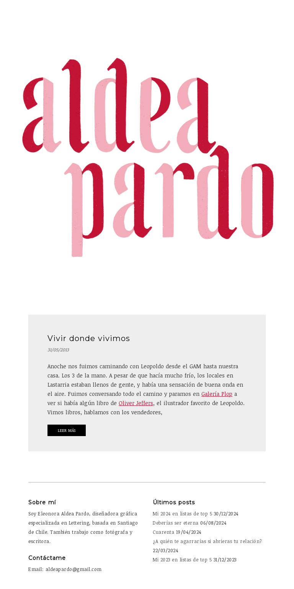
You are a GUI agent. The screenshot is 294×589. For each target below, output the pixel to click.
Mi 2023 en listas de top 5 (182, 559)
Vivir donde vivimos (88, 338)
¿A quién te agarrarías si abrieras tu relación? (207, 541)
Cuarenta (163, 532)
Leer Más (66, 430)
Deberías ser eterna (176, 523)
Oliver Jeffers (136, 403)
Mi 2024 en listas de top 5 (182, 513)
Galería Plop (216, 393)
